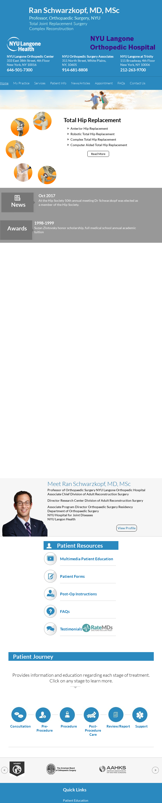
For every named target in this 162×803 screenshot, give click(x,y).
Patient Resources (80, 545)
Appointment (104, 83)
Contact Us (137, 83)
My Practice (21, 83)
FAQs (121, 83)
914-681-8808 (75, 69)
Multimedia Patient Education (88, 561)
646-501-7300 (19, 69)
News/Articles (80, 83)
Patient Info (58, 83)
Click (54, 680)
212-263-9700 (133, 69)
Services (39, 83)
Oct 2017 (47, 195)
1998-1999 (44, 222)
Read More (98, 154)
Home (4, 83)
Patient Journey (33, 656)
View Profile (127, 528)
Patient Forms (88, 578)
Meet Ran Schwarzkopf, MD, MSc (89, 484)
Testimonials (88, 631)
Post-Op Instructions (88, 596)
